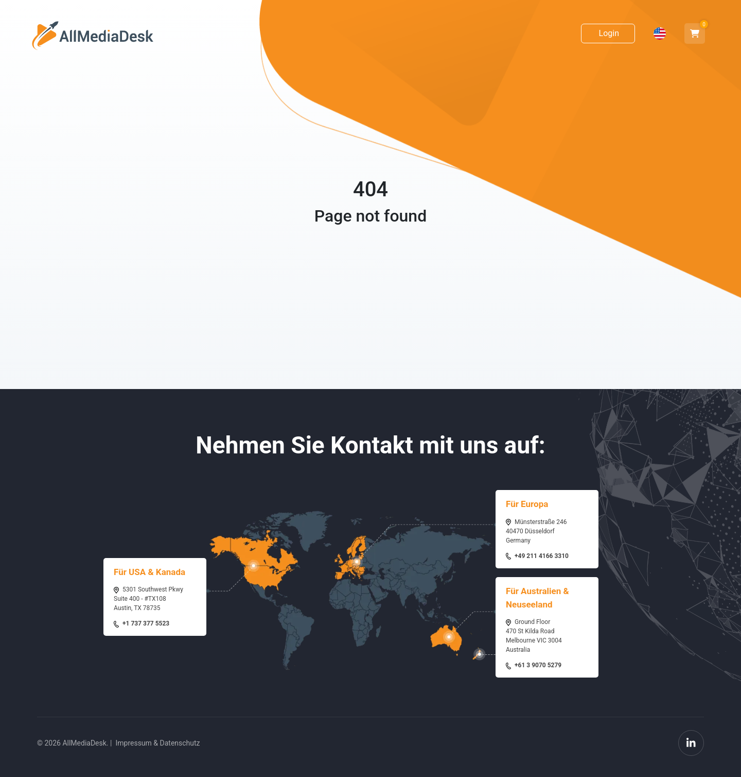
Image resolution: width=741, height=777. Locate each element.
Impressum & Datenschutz (157, 743)
